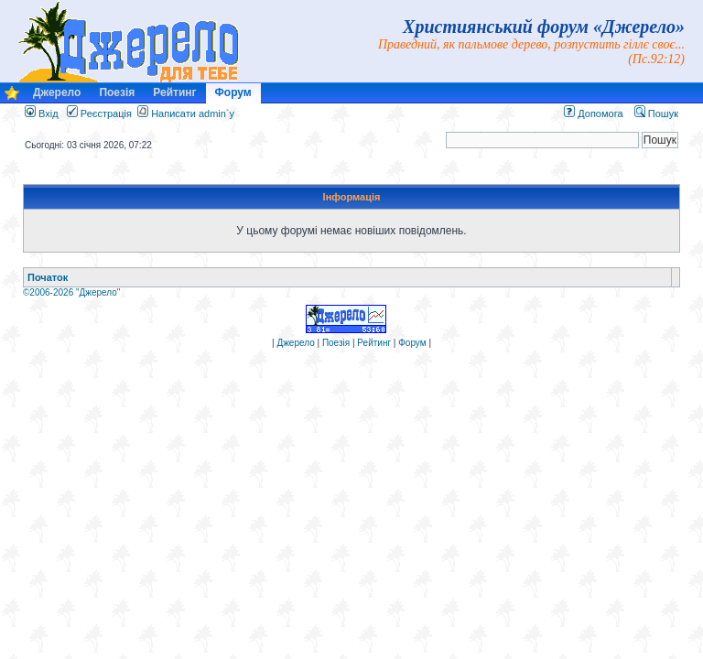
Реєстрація (99, 113)
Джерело (57, 92)
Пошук (656, 113)
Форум (233, 92)
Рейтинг (174, 92)
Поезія (117, 92)
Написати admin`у (192, 113)
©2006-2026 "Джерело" (71, 292)
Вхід (42, 113)
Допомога (593, 113)
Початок (47, 277)
